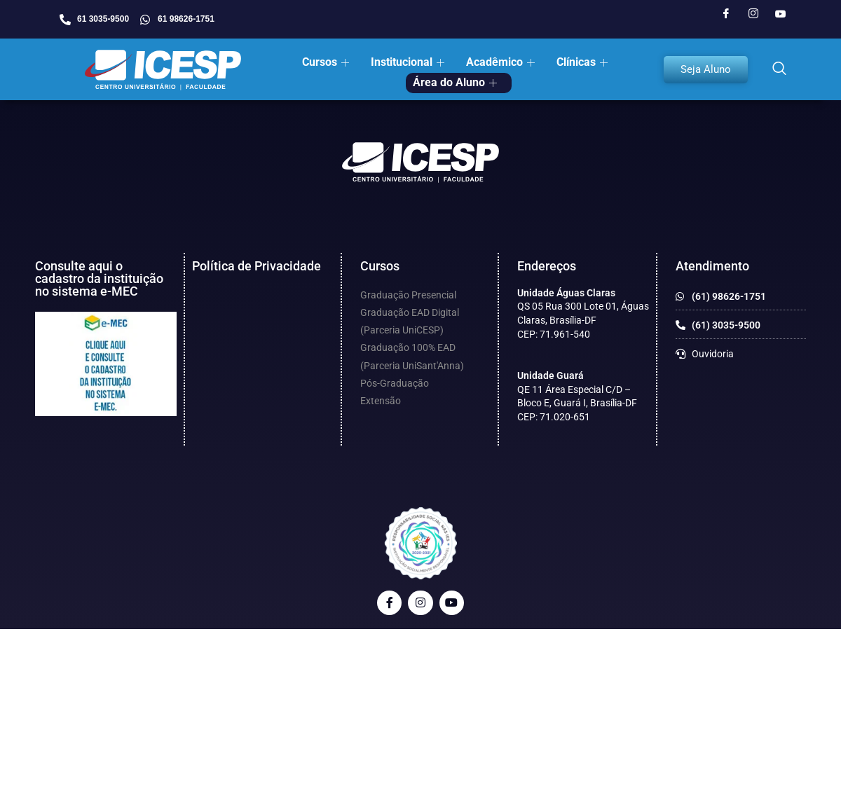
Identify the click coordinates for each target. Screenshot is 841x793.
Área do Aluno (455, 82)
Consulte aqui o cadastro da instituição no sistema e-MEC (99, 278)
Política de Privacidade (256, 265)
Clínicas (582, 62)
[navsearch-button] (779, 69)
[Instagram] (753, 14)
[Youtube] (780, 14)
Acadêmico (500, 62)
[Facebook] (726, 14)
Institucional (407, 62)
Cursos (325, 62)
